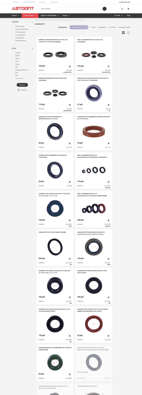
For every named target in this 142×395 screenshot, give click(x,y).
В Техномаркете (19, 32)
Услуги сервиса (30, 15)
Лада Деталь (18, 78)
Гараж (118, 15)
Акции (66, 15)
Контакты (42, 2)
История (48, 365)
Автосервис (79, 368)
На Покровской (18, 35)
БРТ (15, 73)
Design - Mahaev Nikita (124, 392)
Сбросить (24, 90)
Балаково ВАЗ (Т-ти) (20, 70)
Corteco (16, 53)
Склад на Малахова (20, 29)
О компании (54, 2)
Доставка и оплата (29, 2)
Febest (16, 58)
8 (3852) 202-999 (124, 2)
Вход (128, 15)
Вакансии (48, 368)
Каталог (15, 15)
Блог (76, 374)
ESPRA (16, 56)
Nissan (16, 64)
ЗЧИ (15, 76)
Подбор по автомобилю (49, 15)
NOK (15, 67)
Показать (22, 85)
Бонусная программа (52, 374)
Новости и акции (80, 371)
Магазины (15, 2)
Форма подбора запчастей (83, 377)
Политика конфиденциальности (55, 377)
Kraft (15, 61)
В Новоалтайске (19, 41)
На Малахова (18, 26)
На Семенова (18, 38)
